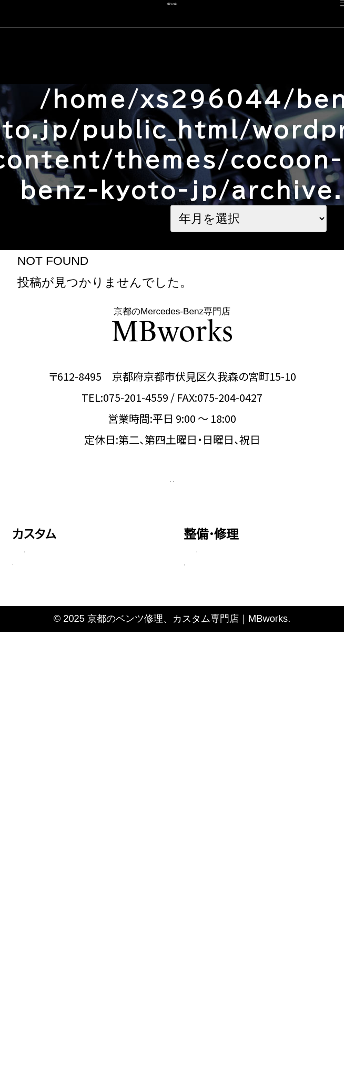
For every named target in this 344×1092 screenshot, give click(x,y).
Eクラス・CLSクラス (66, 670)
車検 (24, 856)
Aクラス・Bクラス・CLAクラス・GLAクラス (88, 618)
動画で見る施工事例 (66, 797)
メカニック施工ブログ (240, 966)
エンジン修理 (223, 609)
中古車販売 (42, 911)
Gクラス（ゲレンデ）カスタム (81, 737)
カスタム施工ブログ (235, 939)
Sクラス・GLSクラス (67, 715)
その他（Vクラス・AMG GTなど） (86, 767)
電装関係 (215, 698)
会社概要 (208, 911)
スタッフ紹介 (217, 884)
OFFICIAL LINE (236, 524)
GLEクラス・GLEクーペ (75, 692)
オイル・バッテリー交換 (243, 654)
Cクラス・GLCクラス (67, 648)
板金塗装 (215, 632)
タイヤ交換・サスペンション (251, 676)
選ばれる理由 (220, 856)
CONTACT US (105, 524)
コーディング (45, 884)
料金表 (38, 820)
